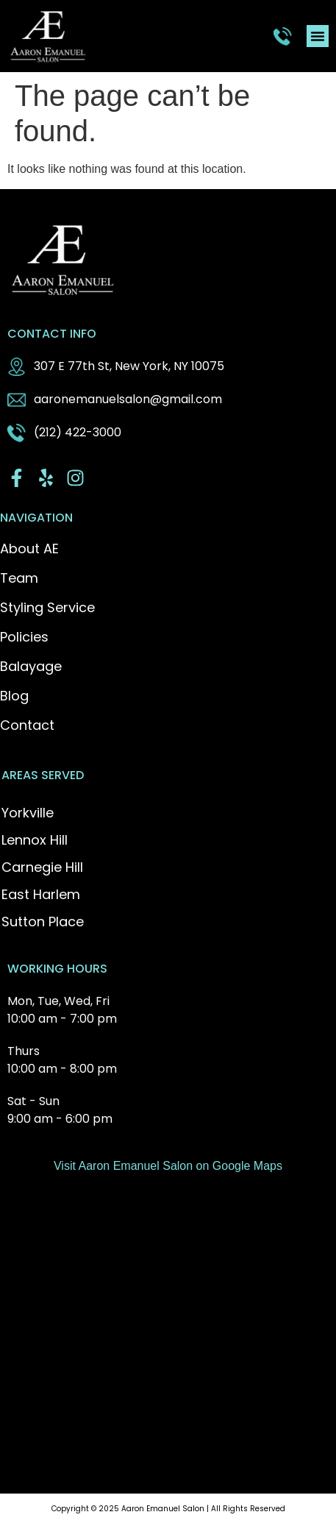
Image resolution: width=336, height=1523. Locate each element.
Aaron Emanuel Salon (162, 1508)
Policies (24, 637)
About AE (29, 549)
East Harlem (40, 894)
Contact (27, 725)
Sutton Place (42, 921)
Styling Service (47, 607)
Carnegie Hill (42, 867)
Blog (14, 696)
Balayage (31, 666)
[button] (318, 36)
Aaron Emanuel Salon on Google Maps (180, 1166)
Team (19, 578)
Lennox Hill (34, 840)
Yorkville (27, 812)
